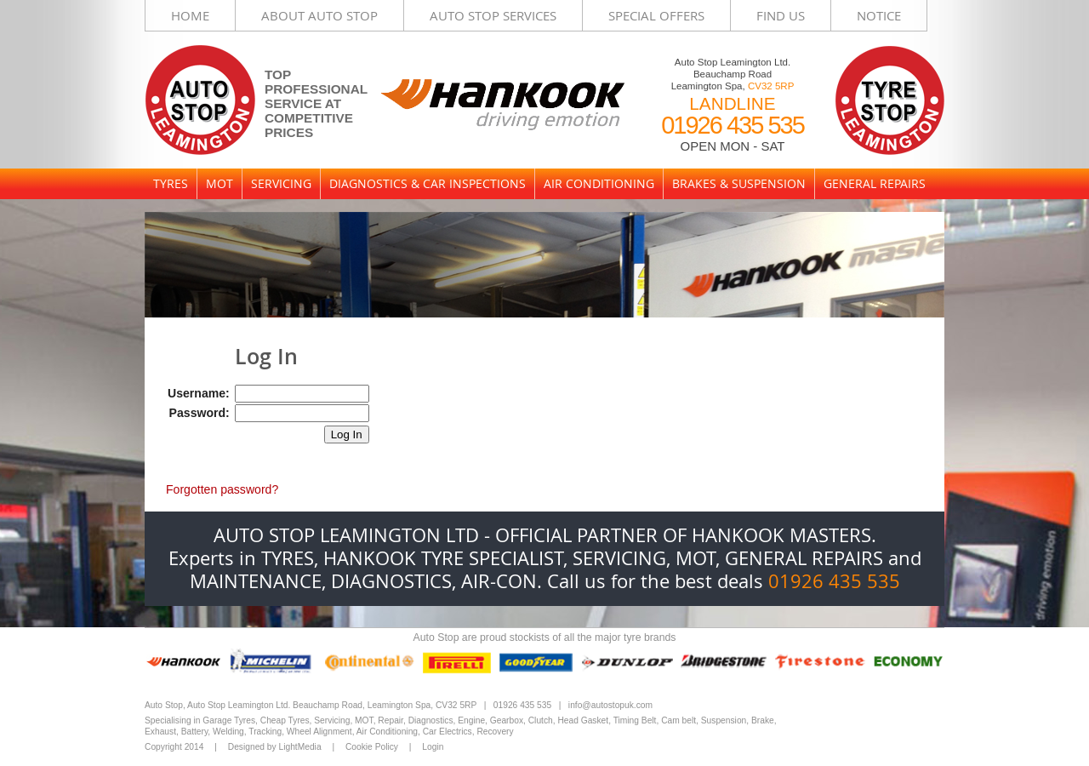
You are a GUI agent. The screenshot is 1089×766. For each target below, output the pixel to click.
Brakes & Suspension (739, 183)
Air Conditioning (599, 183)
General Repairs (875, 183)
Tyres (170, 183)
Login (432, 747)
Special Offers (656, 15)
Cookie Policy (371, 747)
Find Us (780, 15)
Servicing (281, 183)
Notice (879, 15)
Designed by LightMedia (275, 747)
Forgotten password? (222, 489)
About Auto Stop (319, 15)
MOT (219, 183)
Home (190, 15)
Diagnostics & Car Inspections (427, 183)
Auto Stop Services (493, 15)
